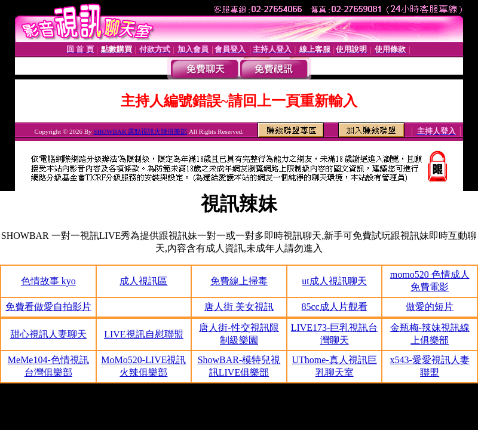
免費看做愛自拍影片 (48, 307)
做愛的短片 (430, 307)
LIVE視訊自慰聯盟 (143, 334)
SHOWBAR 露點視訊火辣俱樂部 (140, 131)
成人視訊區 (143, 281)
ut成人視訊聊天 (334, 281)
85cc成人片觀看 (334, 307)
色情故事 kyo (48, 281)
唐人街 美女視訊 (239, 307)
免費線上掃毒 (239, 281)
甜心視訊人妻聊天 (48, 334)
